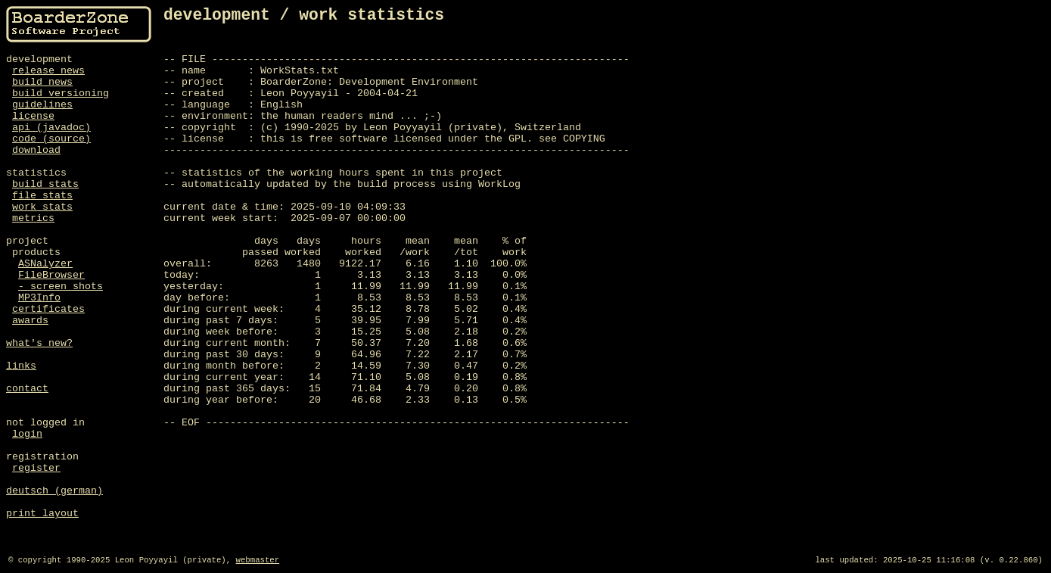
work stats (42, 207)
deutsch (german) (54, 491)
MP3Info (39, 298)
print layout (42, 513)
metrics (33, 218)
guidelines (42, 105)
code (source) (51, 139)
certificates (48, 309)
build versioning (60, 93)
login (27, 434)
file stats (42, 195)
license (33, 116)
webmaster (258, 560)
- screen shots (60, 286)
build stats (45, 184)
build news (42, 82)
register (36, 468)
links (21, 366)
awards (30, 320)
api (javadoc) (51, 127)
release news (48, 70)
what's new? (39, 343)
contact (27, 388)
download (36, 150)
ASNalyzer (45, 263)
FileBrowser (51, 275)
